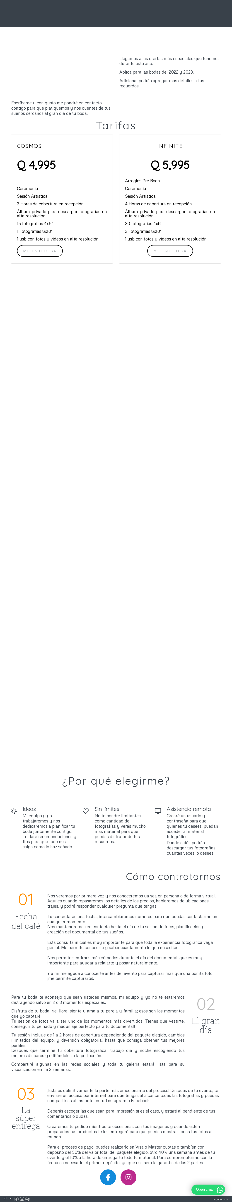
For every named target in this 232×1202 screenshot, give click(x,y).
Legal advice (221, 1199)
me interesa (40, 251)
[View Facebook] (17, 1199)
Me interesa (170, 251)
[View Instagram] (22, 1199)
